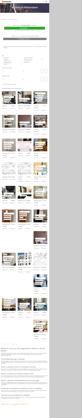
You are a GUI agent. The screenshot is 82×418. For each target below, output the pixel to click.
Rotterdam (15, 24)
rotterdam (12, 353)
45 (13, 348)
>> (16, 348)
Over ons (13, 408)
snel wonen (3, 408)
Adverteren (8, 408)
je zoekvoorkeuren (18, 40)
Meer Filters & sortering (10, 89)
